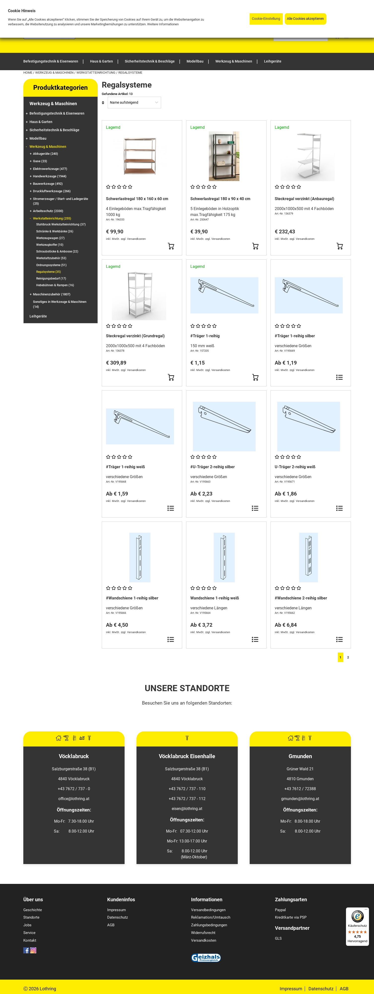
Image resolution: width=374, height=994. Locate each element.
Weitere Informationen (163, 24)
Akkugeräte (45, 153)
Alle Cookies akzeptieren (305, 19)
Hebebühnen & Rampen (55, 285)
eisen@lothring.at (187, 808)
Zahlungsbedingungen (209, 925)
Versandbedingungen (208, 910)
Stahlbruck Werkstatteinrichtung (61, 224)
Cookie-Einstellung (266, 19)
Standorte (31, 917)
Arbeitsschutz (48, 211)
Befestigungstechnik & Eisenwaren (57, 113)
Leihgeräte (38, 316)
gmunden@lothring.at (300, 798)
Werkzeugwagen (50, 238)
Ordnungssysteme (51, 265)
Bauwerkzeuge (48, 184)
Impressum (116, 910)
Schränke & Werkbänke (54, 231)
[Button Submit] (171, 246)
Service (29, 933)
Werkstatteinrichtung (96, 72)
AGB (110, 925)
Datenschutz (117, 917)
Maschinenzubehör (51, 294)
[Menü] (366, 910)
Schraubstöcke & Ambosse (57, 251)
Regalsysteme (48, 272)
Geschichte (32, 910)
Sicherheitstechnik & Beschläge (54, 130)
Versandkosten (203, 940)
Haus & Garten (41, 122)
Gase (40, 161)
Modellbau (38, 138)
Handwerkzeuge (50, 176)
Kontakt (29, 940)
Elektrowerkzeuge (50, 169)
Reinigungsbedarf (51, 278)
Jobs (27, 925)
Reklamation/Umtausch (210, 917)
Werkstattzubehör (51, 258)
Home (28, 72)
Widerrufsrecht (203, 933)
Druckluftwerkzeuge (52, 191)
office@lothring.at (73, 798)
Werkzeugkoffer (49, 245)
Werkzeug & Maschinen (54, 72)
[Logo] (49, 37)
